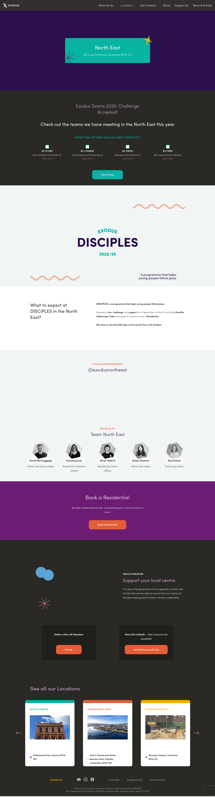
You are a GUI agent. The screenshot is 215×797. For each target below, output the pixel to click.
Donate (69, 650)
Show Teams (107, 174)
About (166, 5)
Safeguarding (134, 780)
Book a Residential (107, 525)
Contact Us (56, 780)
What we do (105, 5)
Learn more (47, 158)
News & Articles (202, 5)
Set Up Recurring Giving (146, 650)
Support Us (181, 5)
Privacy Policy (157, 780)
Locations (126, 5)
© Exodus (114, 780)
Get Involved (148, 5)
